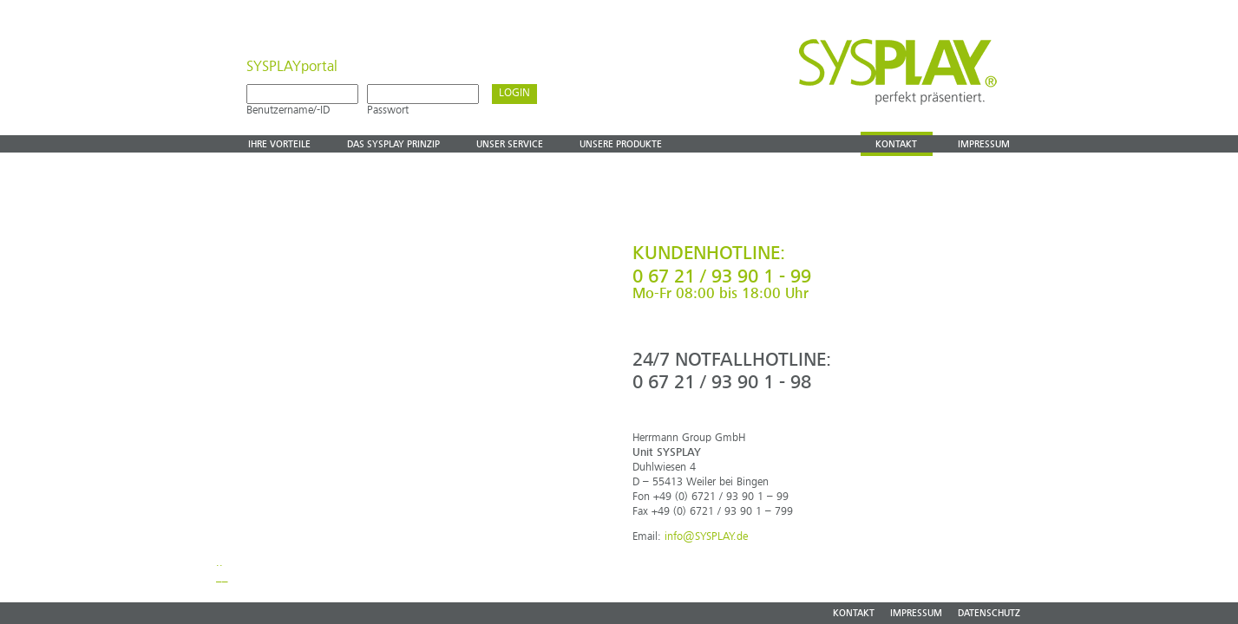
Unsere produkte (621, 144)
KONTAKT (853, 614)
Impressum (984, 144)
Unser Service (509, 144)
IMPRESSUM (916, 614)
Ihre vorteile (279, 144)
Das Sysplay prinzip (393, 144)
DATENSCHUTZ (989, 614)
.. (219, 563)
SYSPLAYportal (291, 67)
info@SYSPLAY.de (706, 537)
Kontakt (896, 144)
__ (222, 577)
